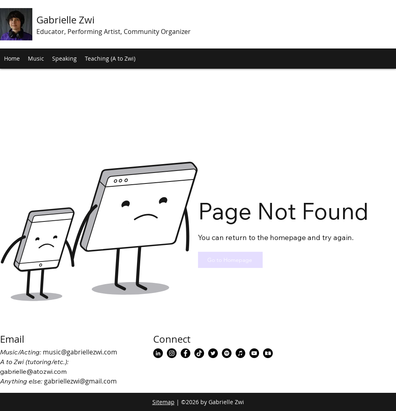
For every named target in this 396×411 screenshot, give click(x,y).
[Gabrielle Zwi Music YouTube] (254, 353)
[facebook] (185, 353)
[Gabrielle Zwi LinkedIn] (158, 353)
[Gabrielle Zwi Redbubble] (268, 353)
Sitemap (163, 402)
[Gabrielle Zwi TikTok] (199, 353)
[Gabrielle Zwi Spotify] (227, 353)
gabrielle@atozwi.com (33, 371)
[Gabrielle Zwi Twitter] (213, 353)
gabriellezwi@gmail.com (80, 381)
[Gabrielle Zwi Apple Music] (240, 353)
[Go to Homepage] (230, 260)
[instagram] (172, 353)
